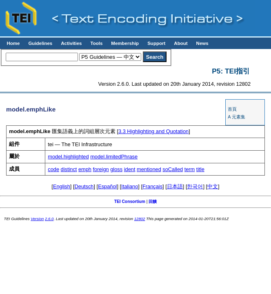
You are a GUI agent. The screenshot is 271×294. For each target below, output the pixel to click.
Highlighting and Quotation (153, 131)
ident (130, 169)
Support (156, 43)
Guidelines (40, 43)
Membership (125, 43)
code (53, 169)
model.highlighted (68, 157)
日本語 (175, 186)
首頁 (232, 109)
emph (84, 169)
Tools (96, 43)
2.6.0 (49, 218)
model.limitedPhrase (114, 157)
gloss (116, 169)
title (200, 169)
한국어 (195, 186)
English (61, 186)
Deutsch (84, 186)
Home (13, 43)
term (189, 169)
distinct (69, 169)
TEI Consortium (129, 201)
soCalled (172, 169)
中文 (212, 186)
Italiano (129, 186)
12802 (139, 218)
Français (152, 186)
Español (107, 186)
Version (37, 218)
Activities (71, 43)
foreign (101, 169)
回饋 (153, 201)
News (202, 43)
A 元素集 (236, 116)
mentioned (149, 169)
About (180, 43)
